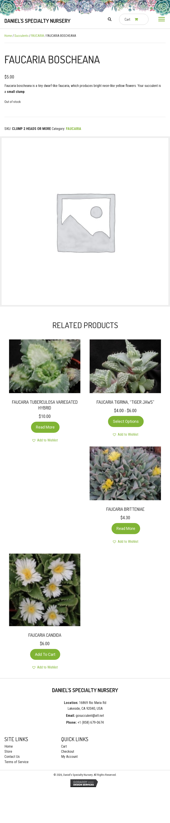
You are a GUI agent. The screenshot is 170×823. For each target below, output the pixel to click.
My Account (69, 756)
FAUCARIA (37, 35)
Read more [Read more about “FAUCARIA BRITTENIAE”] (125, 528)
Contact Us (12, 756)
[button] (161, 19)
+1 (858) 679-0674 (90, 722)
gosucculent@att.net (90, 715)
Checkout (67, 751)
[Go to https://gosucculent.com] (37, 21)
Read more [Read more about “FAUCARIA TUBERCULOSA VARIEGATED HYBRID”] (45, 427)
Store (8, 751)
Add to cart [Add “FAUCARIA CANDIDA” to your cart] (45, 654)
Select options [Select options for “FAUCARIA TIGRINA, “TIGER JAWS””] (126, 421)
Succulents (21, 35)
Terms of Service (16, 762)
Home (8, 35)
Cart (64, 746)
